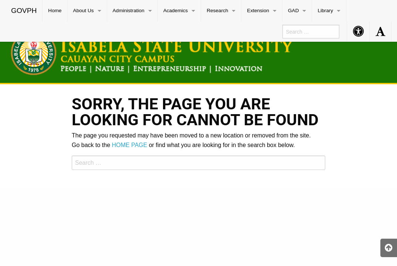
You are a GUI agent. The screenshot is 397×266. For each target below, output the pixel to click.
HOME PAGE (129, 145)
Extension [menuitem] (258, 10)
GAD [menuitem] (293, 10)
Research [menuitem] (217, 10)
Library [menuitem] (325, 10)
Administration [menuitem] (129, 10)
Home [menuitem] (54, 10)
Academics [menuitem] (175, 10)
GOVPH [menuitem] (24, 10)
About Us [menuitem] (83, 10)
